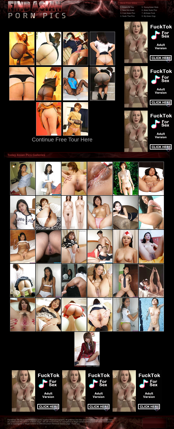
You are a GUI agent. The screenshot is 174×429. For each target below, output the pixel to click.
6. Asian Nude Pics (149, 10)
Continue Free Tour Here (62, 139)
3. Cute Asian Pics (127, 13)
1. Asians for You (127, 7)
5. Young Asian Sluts (150, 7)
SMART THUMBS (92, 366)
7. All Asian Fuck (148, 13)
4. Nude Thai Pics (127, 16)
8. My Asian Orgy (149, 16)
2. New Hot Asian (127, 10)
